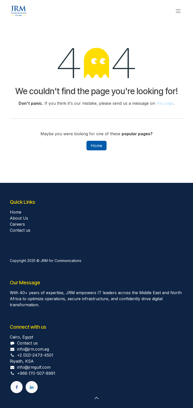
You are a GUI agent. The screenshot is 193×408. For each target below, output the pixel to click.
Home (96, 145)
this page (164, 103)
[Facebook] (17, 387)
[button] (96, 398)
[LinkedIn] (32, 387)
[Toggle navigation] (178, 11)
